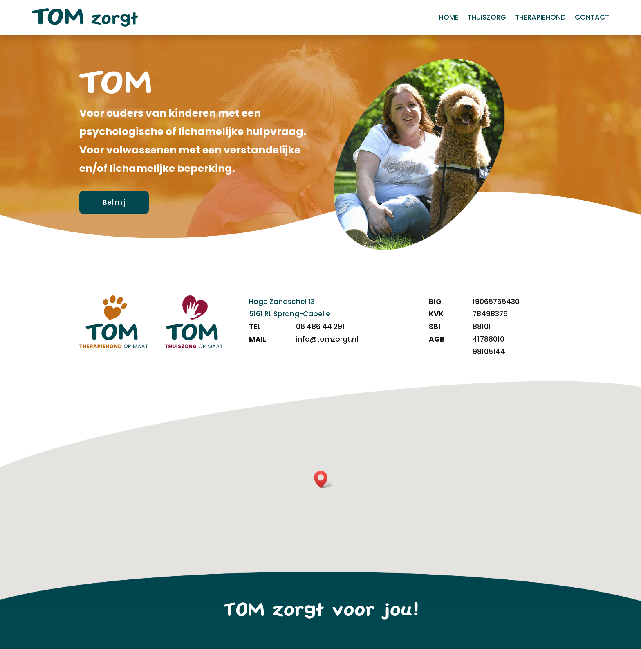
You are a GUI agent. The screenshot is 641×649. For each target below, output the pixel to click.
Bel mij (114, 202)
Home (449, 18)
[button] (323, 479)
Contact (592, 18)
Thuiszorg (487, 18)
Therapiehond (540, 18)
